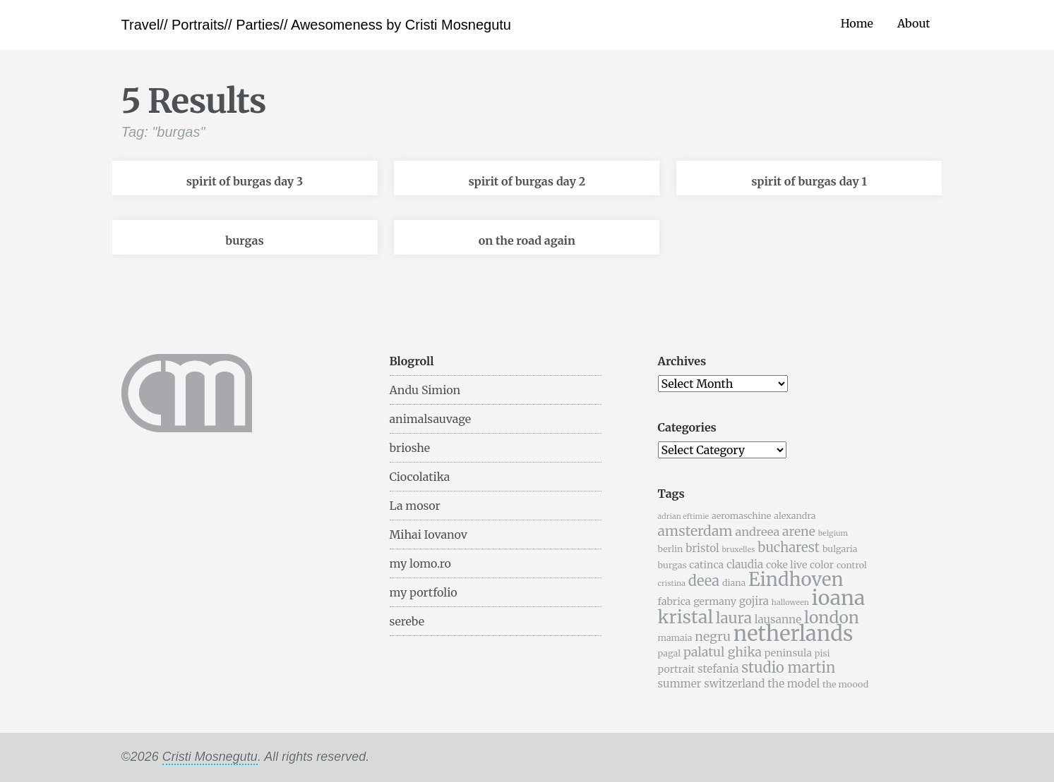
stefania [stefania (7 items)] (717, 669)
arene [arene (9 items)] (798, 531)
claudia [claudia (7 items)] (744, 564)
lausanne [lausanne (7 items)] (778, 619)
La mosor (415, 506)
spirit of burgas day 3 (244, 181)
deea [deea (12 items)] (703, 580)
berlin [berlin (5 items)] (670, 549)
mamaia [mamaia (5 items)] (675, 638)
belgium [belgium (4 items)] (833, 533)
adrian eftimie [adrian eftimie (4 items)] (683, 516)
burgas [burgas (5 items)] (672, 565)
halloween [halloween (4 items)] (790, 602)
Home (857, 23)
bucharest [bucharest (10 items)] (788, 547)
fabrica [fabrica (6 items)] (674, 601)
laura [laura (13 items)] (734, 618)
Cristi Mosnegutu (210, 757)
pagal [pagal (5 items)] (669, 653)
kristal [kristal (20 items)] (686, 617)
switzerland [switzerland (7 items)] (734, 683)
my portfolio (423, 592)
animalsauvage (431, 419)
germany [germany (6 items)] (714, 601)
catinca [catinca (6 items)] (706, 564)
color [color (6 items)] (822, 564)
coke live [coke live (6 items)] (786, 564)
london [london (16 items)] (831, 617)
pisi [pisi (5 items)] (822, 653)
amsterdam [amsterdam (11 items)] (695, 531)
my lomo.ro (420, 563)
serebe (407, 621)
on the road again (527, 240)
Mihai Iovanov (428, 534)
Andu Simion (425, 390)
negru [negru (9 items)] (713, 636)
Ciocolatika (420, 477)
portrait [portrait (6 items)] (676, 669)
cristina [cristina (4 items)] (671, 583)
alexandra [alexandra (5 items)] (794, 516)
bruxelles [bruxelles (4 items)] (738, 549)
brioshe (410, 448)
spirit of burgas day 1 (809, 181)
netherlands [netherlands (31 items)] (793, 634)
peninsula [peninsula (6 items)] (788, 653)
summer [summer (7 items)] (680, 683)
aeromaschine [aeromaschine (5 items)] (741, 516)
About (913, 23)
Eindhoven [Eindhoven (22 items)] (796, 579)
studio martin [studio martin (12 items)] (788, 667)
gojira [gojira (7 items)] (754, 601)
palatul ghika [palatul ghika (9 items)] (722, 652)
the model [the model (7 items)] (793, 683)
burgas (244, 240)
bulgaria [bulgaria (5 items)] (840, 549)
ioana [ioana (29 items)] (839, 598)
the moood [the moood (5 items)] (845, 684)
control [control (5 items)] (852, 565)
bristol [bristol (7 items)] (702, 548)
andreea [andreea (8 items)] (757, 532)
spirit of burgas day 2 (526, 181)
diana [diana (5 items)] (733, 583)
